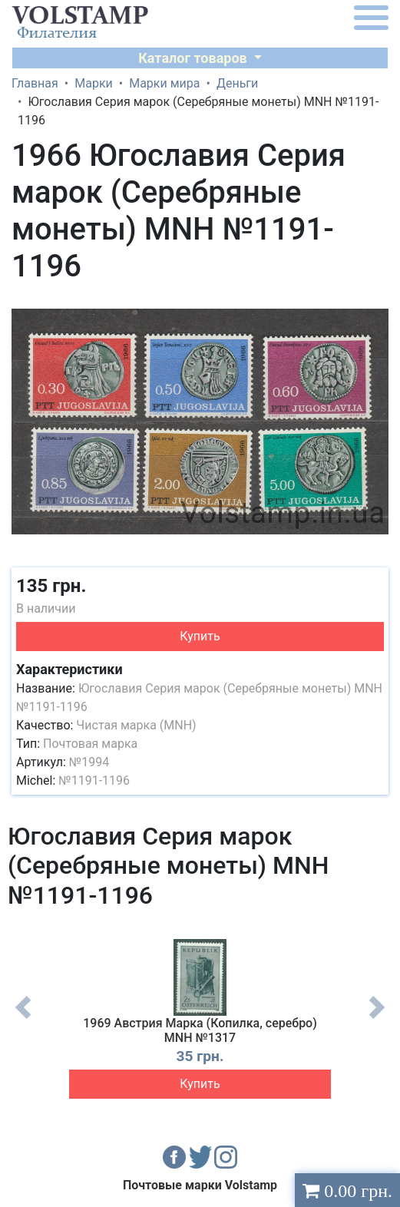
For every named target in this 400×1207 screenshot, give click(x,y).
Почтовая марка (90, 743)
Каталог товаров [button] (194, 58)
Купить (200, 636)
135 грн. (51, 586)
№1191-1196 (94, 780)
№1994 (89, 762)
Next (376, 1019)
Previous (23, 1019)
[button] (374, 305)
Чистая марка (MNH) (136, 725)
